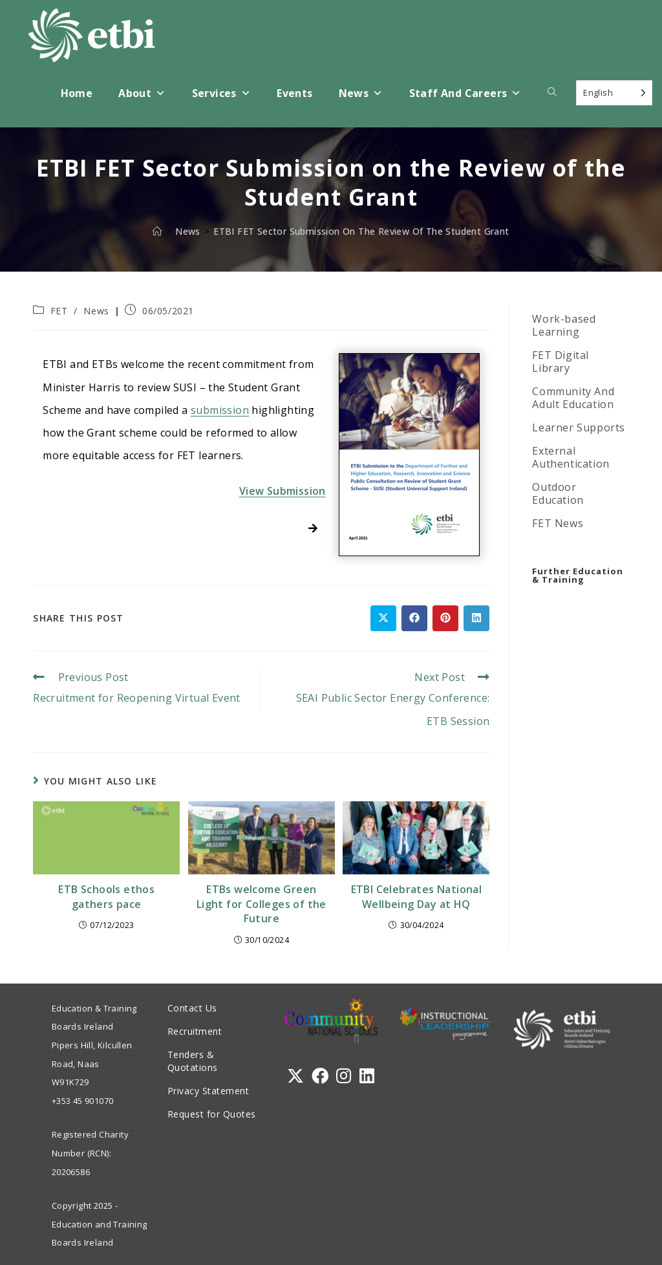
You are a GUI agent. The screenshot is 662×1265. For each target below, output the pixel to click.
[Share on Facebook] (414, 618)
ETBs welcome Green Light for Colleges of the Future (261, 903)
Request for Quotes (211, 1114)
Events (294, 93)
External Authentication (570, 457)
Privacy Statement (208, 1091)
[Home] (157, 231)
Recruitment (194, 1031)
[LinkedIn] (366, 1075)
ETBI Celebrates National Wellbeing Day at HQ (416, 896)
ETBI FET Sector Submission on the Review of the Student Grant (361, 231)
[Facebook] (320, 1075)
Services (221, 93)
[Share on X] (383, 618)
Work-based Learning (563, 325)
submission (220, 410)
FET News (557, 523)
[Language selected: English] (614, 92)
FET (59, 311)
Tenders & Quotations (192, 1061)
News (361, 93)
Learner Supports (578, 427)
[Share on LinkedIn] (476, 618)
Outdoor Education (557, 493)
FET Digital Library (560, 361)
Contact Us (192, 1008)
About (142, 93)
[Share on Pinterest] (445, 618)
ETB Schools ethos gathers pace (106, 896)
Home (77, 93)
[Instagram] (343, 1075)
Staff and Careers (465, 93)
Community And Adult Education (573, 397)
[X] (295, 1075)
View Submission (282, 491)
